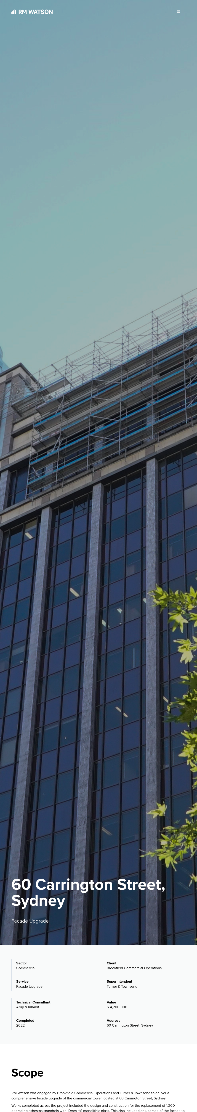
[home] (32, 11)
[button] (179, 11)
